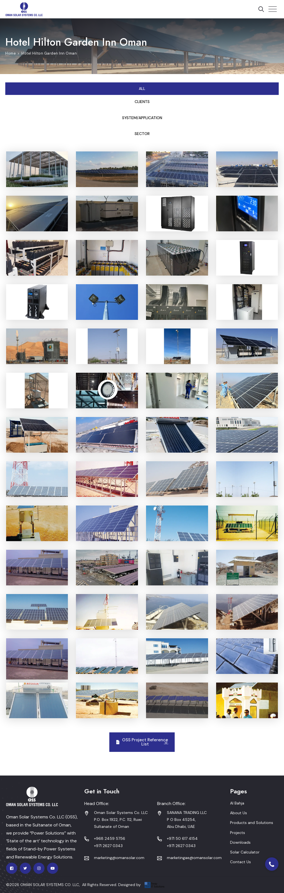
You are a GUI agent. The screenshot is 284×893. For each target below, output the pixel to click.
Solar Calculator (245, 852)
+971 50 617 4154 (182, 838)
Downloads (240, 842)
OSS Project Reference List (142, 742)
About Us (238, 812)
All (142, 88)
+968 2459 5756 (109, 838)
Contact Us (240, 861)
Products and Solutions (251, 822)
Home (10, 53)
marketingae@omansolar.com (194, 857)
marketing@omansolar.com (119, 857)
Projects (237, 832)
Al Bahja (237, 803)
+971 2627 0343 (108, 845)
